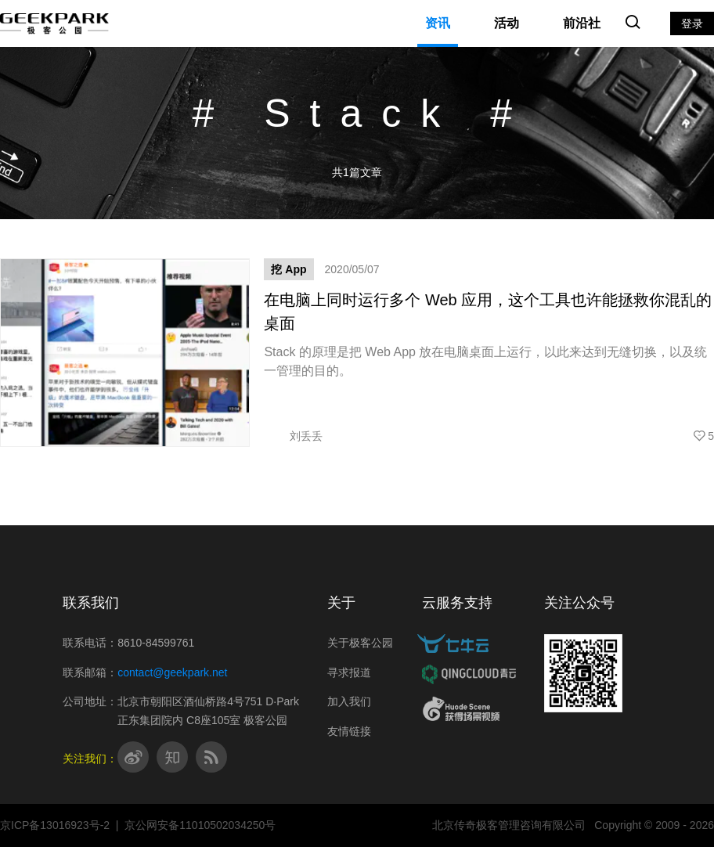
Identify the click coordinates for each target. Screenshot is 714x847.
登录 (692, 23)
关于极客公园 (360, 642)
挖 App (288, 269)
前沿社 (581, 23)
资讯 (437, 23)
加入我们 (349, 701)
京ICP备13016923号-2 (55, 825)
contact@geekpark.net (172, 672)
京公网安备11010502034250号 (200, 825)
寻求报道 (349, 672)
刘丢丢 (293, 436)
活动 (506, 23)
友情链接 (349, 731)
